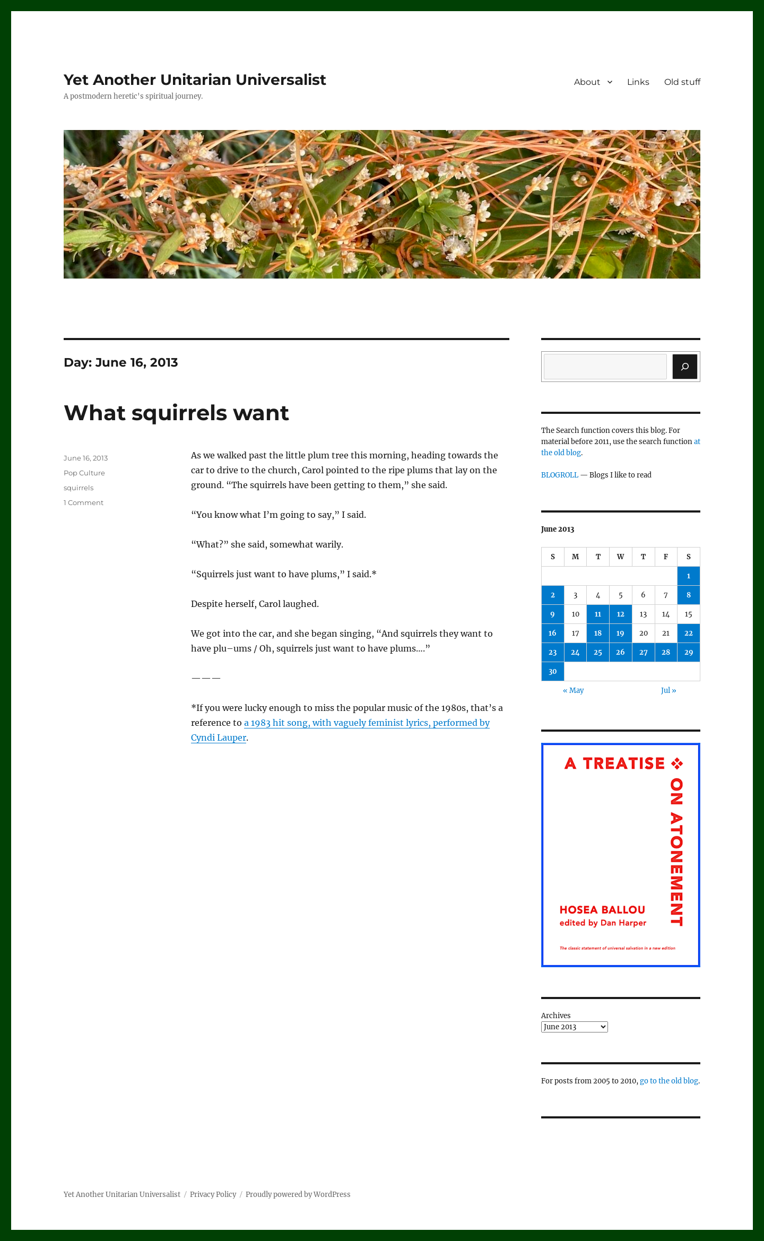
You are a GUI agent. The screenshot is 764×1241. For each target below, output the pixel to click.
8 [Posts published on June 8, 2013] (689, 595)
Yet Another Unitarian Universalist (195, 80)
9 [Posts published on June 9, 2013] (552, 614)
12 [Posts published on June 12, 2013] (620, 614)
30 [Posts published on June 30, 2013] (553, 671)
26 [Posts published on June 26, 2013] (620, 652)
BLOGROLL (559, 475)
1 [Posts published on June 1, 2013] (688, 575)
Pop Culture (84, 472)
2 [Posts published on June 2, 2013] (553, 595)
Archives (556, 1015)
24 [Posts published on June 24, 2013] (575, 652)
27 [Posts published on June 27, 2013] (643, 652)
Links (638, 82)
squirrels (78, 487)
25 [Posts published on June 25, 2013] (598, 652)
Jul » (668, 690)
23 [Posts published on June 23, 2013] (553, 652)
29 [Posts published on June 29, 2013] (688, 652)
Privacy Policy (213, 1194)
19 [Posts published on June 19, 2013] (620, 633)
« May (573, 690)
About (587, 82)
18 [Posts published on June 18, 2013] (598, 633)
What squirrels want (176, 413)
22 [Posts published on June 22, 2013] (688, 633)
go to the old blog (669, 1081)
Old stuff (682, 82)
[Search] (685, 366)
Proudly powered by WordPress (298, 1194)
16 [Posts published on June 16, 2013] (553, 633)
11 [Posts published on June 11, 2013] (598, 614)
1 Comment (83, 502)
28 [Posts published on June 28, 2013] (666, 652)
